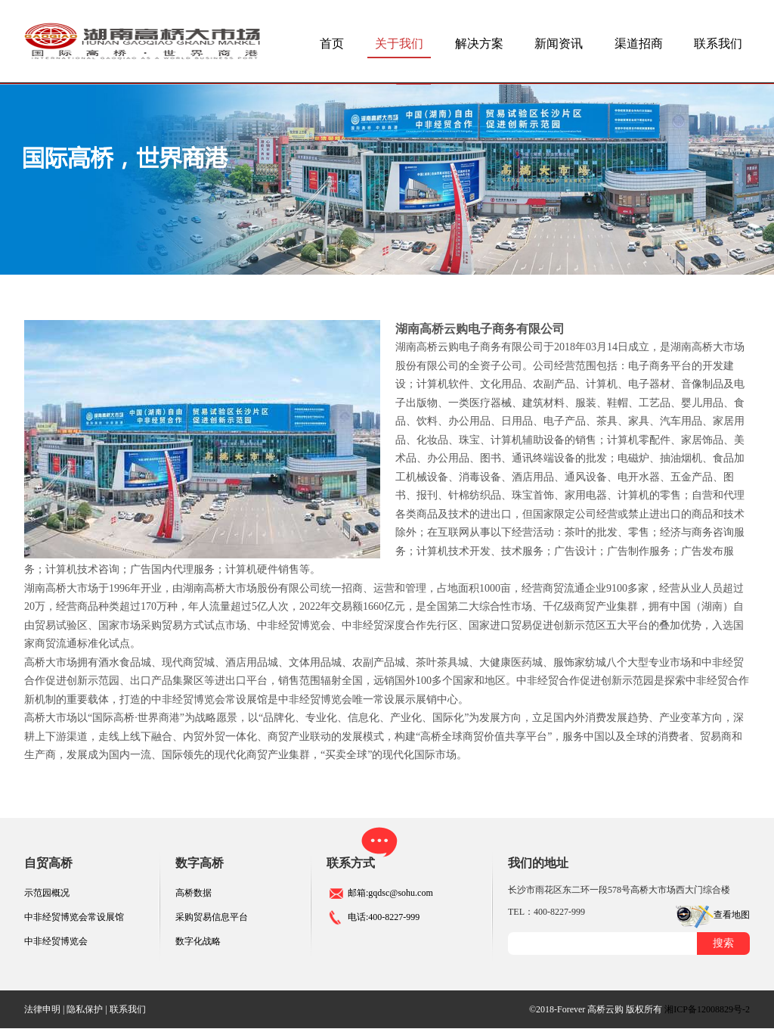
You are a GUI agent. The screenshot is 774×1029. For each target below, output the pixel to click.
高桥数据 (193, 893)
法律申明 (42, 1009)
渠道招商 (639, 43)
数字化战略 (198, 941)
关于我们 (399, 43)
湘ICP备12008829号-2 (707, 1009)
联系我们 (718, 43)
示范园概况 (47, 893)
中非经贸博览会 (56, 941)
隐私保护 (85, 1009)
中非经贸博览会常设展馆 (74, 917)
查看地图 (732, 914)
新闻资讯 (558, 43)
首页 (332, 43)
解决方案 (479, 43)
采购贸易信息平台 (211, 917)
